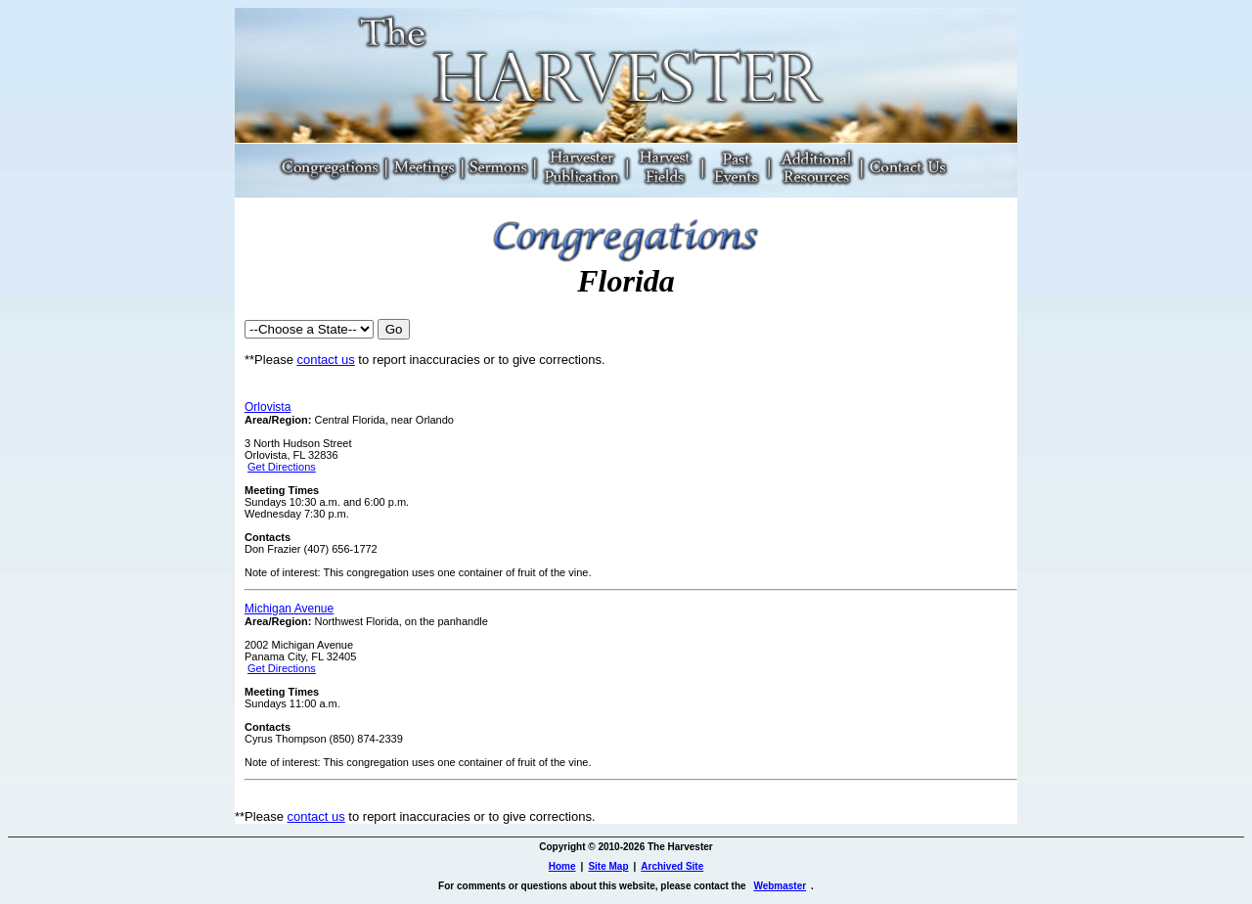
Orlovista (268, 407)
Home (562, 866)
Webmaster (779, 886)
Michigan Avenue (289, 608)
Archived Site (672, 866)
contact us (325, 359)
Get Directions (281, 467)
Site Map (608, 866)
